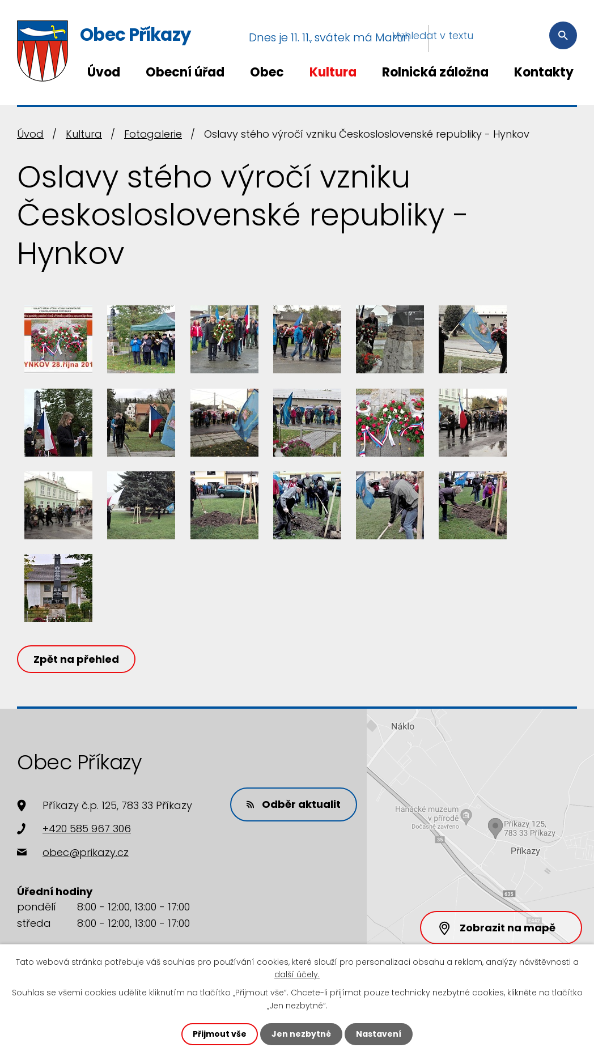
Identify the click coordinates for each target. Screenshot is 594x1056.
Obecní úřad (185, 72)
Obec (267, 72)
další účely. (297, 974)
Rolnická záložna (435, 72)
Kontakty (544, 72)
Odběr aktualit (294, 804)
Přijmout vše (220, 1034)
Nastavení (378, 1034)
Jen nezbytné (301, 1034)
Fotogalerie (153, 134)
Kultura (333, 72)
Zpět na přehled (76, 659)
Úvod (103, 72)
